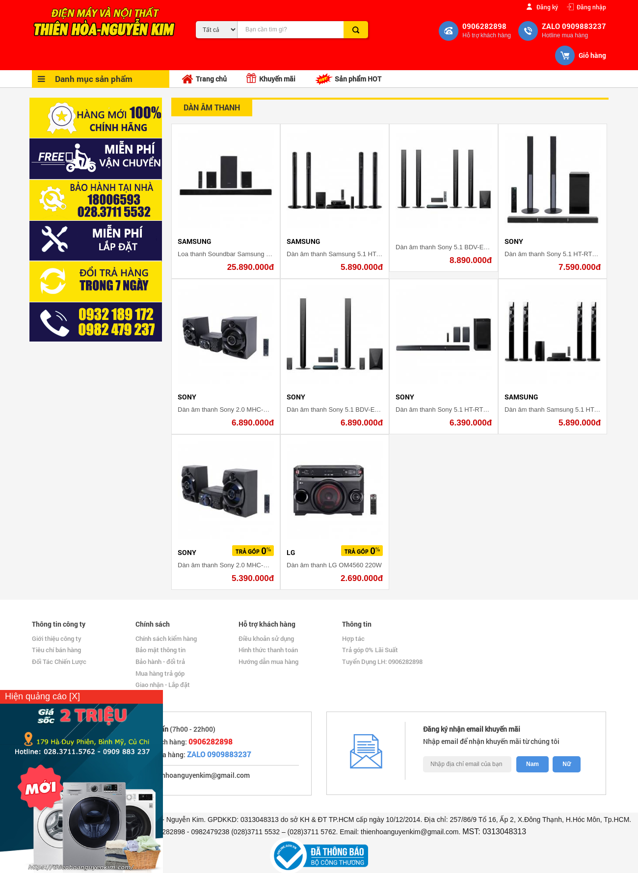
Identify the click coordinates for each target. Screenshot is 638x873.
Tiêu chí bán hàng (56, 649)
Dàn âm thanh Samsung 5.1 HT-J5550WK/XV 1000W (362, 254)
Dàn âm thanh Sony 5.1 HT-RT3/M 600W (454, 409)
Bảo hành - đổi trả (160, 661)
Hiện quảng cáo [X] (42, 696)
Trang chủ (204, 79)
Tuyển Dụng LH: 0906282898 (382, 661)
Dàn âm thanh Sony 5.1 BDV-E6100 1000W (458, 247)
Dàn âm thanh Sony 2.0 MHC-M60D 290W (238, 409)
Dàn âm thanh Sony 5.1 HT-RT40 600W (561, 254)
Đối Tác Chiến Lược (59, 661)
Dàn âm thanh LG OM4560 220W (334, 565)
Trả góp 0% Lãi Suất (370, 649)
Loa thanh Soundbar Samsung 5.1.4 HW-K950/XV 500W (258, 254)
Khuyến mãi (270, 78)
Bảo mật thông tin (160, 649)
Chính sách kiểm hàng (166, 638)
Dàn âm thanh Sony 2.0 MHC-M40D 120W (238, 565)
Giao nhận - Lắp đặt (162, 684)
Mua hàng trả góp (160, 673)
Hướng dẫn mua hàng (268, 661)
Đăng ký (547, 6)
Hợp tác (353, 638)
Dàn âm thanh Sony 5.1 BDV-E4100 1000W (349, 409)
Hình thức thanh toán (268, 649)
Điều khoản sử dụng (266, 638)
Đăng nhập (591, 6)
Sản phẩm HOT (348, 79)
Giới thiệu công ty (56, 638)
